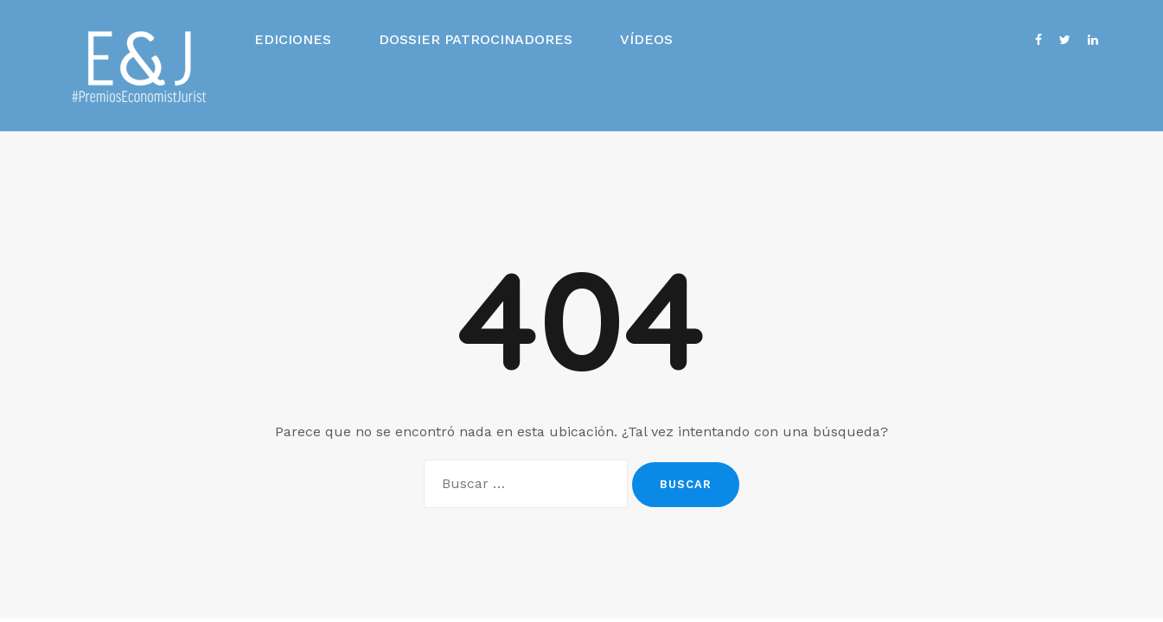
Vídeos (646, 39)
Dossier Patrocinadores (475, 39)
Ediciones (292, 39)
